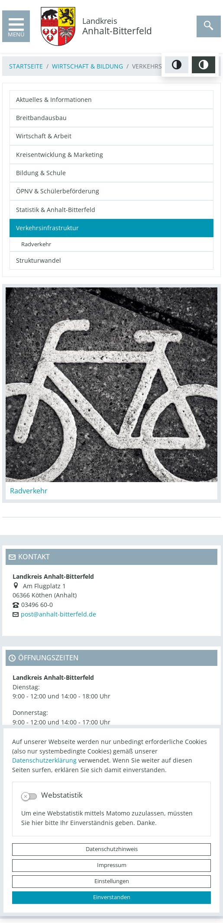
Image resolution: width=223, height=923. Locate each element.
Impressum (111, 865)
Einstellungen (111, 881)
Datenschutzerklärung (44, 760)
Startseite (26, 66)
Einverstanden (111, 897)
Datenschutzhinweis (112, 849)
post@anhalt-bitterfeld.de (58, 614)
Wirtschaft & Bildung (87, 66)
